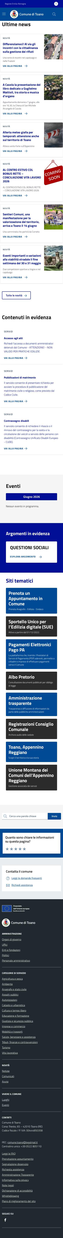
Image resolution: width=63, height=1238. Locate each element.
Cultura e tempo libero (14, 1010)
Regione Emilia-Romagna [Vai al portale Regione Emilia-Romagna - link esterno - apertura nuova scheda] (15, 3)
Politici (5, 955)
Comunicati (8, 1076)
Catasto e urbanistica (13, 1005)
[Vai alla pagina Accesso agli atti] (16, 356)
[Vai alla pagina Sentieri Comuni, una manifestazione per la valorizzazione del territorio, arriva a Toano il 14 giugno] (14, 235)
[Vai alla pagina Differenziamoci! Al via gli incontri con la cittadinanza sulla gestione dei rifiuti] (14, 64)
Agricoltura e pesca (12, 979)
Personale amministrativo (16, 961)
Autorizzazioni (9, 1000)
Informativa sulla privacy (15, 1180)
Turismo (6, 1047)
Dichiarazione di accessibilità (17, 1191)
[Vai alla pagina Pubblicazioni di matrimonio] (16, 400)
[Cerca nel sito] (54, 14)
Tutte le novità (16, 295)
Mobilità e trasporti (12, 1032)
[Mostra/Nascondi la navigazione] (4, 14)
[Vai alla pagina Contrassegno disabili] (16, 447)
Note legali (8, 1185)
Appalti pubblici (10, 995)
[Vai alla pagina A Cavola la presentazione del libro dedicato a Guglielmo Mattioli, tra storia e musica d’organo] (14, 112)
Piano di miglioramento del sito (19, 1201)
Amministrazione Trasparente (18, 1175)
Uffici (4, 945)
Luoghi (5, 1100)
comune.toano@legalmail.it (23, 1142)
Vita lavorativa (10, 1053)
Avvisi (5, 1081)
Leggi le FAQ (9, 1154)
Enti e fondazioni (11, 950)
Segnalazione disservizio (15, 1164)
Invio (54, 816)
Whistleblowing (10, 1196)
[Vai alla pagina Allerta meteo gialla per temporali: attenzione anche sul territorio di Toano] (14, 149)
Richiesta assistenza (13, 1169)
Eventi (5, 1105)
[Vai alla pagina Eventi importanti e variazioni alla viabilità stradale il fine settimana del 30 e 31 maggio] (14, 276)
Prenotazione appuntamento (17, 1159)
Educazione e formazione (15, 1016)
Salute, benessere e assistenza (19, 1037)
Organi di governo (11, 939)
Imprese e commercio (13, 1026)
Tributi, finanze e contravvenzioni (20, 1042)
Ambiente (7, 984)
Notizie (6, 1071)
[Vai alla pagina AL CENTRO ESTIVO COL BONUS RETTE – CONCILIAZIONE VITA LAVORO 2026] (14, 194)
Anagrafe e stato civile (14, 989)
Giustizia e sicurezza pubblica (17, 1021)
